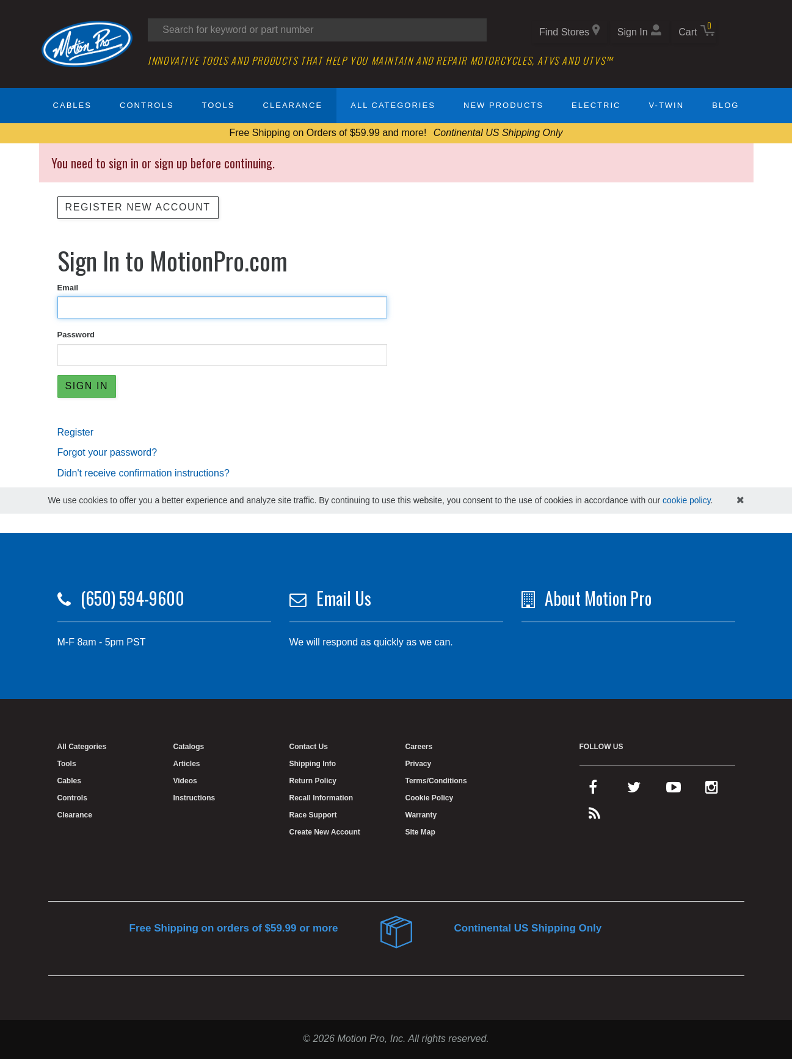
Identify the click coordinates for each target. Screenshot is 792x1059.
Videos (185, 781)
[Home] (87, 43)
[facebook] (593, 790)
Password (76, 334)
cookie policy (687, 500)
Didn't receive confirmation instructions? (143, 473)
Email (68, 287)
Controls (146, 105)
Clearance (292, 105)
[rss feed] (594, 816)
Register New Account (138, 207)
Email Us (343, 598)
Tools (218, 105)
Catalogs (189, 746)
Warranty (421, 815)
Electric (596, 105)
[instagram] (711, 790)
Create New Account (324, 832)
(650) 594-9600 (132, 598)
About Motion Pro (598, 598)
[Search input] (317, 29)
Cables (72, 105)
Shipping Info (312, 763)
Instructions (194, 798)
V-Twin (667, 105)
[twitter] (634, 790)
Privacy (418, 763)
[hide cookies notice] (740, 501)
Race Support (313, 815)
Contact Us (308, 746)
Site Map (420, 832)
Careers (419, 746)
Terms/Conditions (436, 781)
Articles (186, 763)
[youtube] (673, 790)
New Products (503, 105)
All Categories (393, 105)
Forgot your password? (107, 452)
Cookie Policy (429, 798)
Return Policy (312, 781)
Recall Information (321, 798)
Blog (725, 105)
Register (75, 432)
